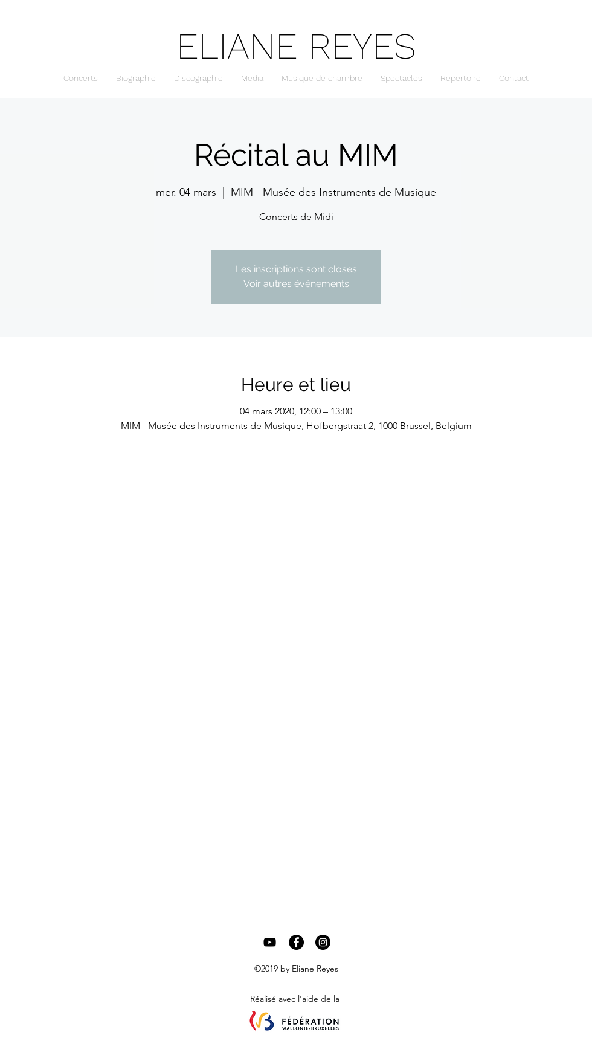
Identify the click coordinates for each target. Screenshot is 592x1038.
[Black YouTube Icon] (269, 942)
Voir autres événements (296, 283)
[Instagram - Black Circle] (322, 942)
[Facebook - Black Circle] (296, 942)
